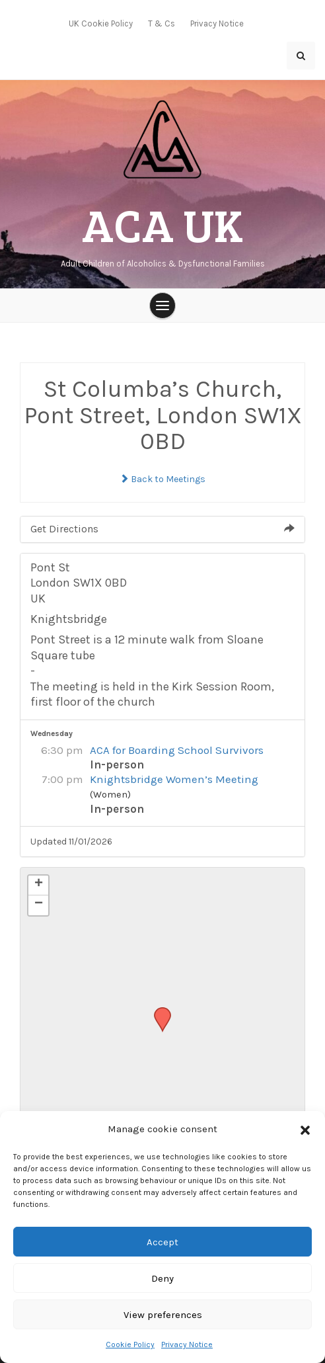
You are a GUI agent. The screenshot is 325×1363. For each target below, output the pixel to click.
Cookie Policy (130, 1344)
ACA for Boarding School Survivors (177, 750)
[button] (305, 1129)
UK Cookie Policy (101, 23)
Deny (162, 1278)
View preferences (163, 1315)
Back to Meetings (162, 479)
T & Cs (161, 23)
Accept (162, 1242)
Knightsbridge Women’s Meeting (174, 779)
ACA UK (162, 223)
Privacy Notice (187, 1344)
